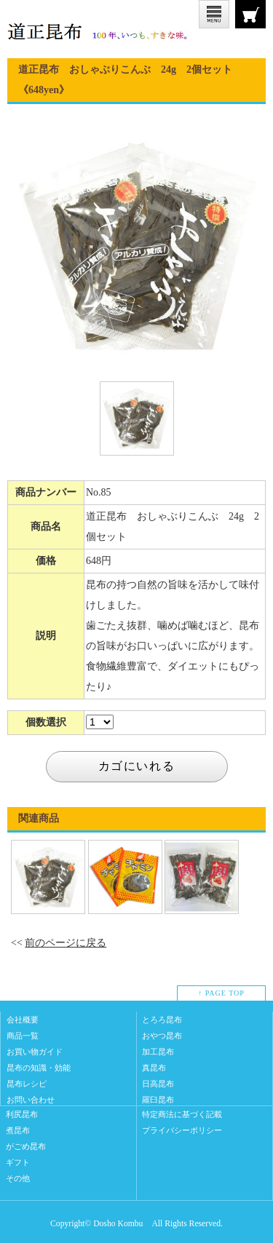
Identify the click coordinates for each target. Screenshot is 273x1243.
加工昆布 (158, 1051)
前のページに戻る (65, 942)
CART (250, 14)
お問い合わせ (31, 1099)
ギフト (18, 1162)
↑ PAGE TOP (221, 993)
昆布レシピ (27, 1083)
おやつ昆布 (162, 1035)
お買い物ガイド (35, 1051)
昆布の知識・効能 (39, 1067)
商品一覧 (23, 1035)
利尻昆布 (22, 1114)
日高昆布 (158, 1083)
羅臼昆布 (158, 1099)
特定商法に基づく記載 (182, 1114)
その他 (18, 1178)
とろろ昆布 (162, 1019)
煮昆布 (18, 1130)
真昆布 (154, 1067)
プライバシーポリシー (182, 1130)
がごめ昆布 (26, 1146)
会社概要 (23, 1019)
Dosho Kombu (118, 1223)
